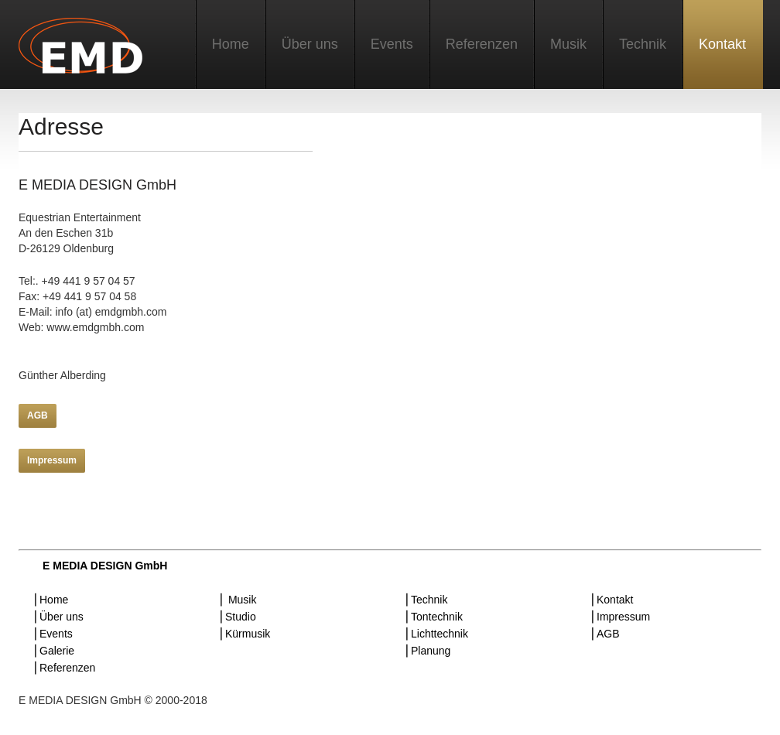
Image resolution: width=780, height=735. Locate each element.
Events (392, 44)
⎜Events (53, 633)
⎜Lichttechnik (436, 633)
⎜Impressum (620, 616)
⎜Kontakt (612, 599)
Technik (642, 44)
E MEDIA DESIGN (84, 49)
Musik (568, 44)
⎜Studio (238, 616)
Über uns (310, 44)
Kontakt (722, 44)
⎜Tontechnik (434, 616)
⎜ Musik (238, 599)
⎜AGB (605, 633)
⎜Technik (426, 599)
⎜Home (51, 599)
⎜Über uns (59, 616)
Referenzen (482, 44)
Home (230, 44)
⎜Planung (427, 650)
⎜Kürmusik (245, 633)
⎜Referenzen (64, 668)
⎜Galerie (54, 650)
